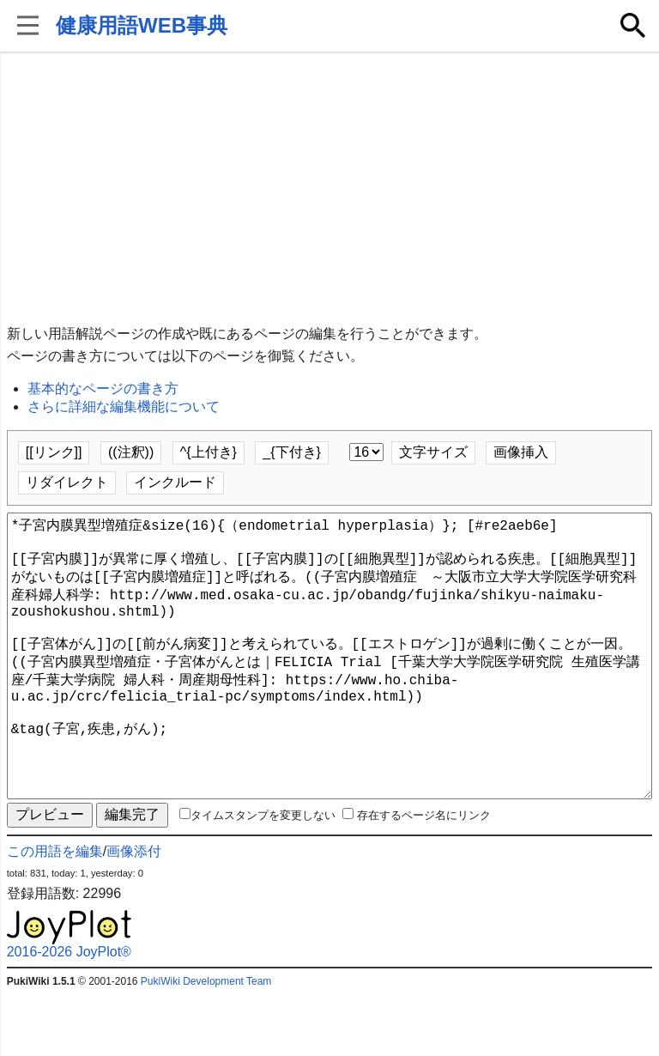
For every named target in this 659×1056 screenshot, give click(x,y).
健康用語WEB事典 (141, 25)
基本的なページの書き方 (102, 388)
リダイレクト (67, 482)
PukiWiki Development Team (206, 1043)
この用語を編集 (55, 913)
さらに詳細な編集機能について (123, 406)
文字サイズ (433, 452)
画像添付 (133, 913)
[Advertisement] (330, 189)
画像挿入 (520, 452)
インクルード (175, 482)
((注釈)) (131, 452)
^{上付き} (208, 452)
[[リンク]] (54, 452)
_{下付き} (292, 452)
